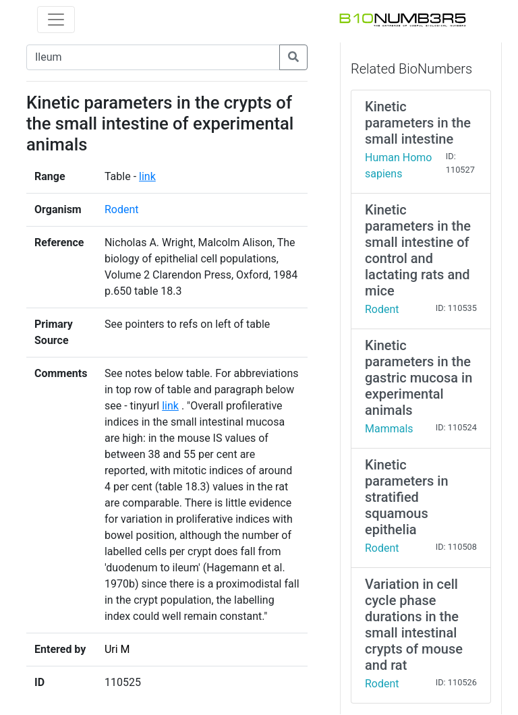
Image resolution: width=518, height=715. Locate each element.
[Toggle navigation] (56, 19)
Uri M (117, 649)
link (147, 176)
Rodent (122, 209)
